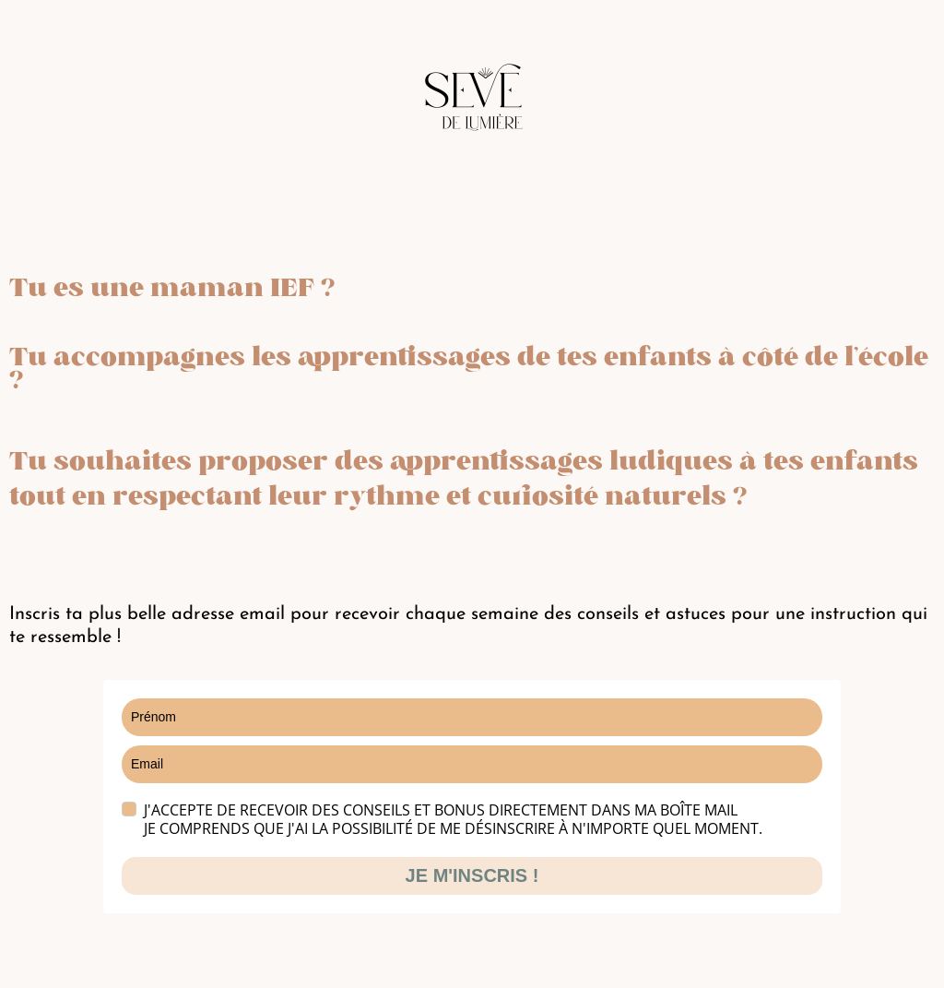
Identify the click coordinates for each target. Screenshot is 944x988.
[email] (472, 764)
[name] (472, 717)
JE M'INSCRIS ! (472, 875)
